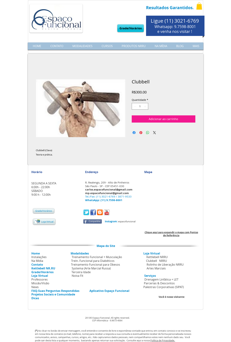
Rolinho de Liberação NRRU (165, 265)
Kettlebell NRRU (157, 257)
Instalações (39, 257)
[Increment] (145, 106)
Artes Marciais (156, 268)
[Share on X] (154, 132)
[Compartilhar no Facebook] (134, 132)
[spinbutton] (140, 106)
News (35, 287)
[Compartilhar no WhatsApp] (148, 132)
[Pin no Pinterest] (141, 132)
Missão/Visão (40, 283)
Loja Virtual (151, 253)
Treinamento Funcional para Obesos (95, 265)
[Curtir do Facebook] (119, 213)
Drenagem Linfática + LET (161, 279)
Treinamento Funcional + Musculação (97, 257)
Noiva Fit (77, 276)
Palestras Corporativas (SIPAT (163, 287)
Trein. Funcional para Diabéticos (93, 261)
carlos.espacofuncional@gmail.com (108, 189)
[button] (199, 6)
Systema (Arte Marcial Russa (91, 268)
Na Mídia (37, 261)
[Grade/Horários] (130, 28)
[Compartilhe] (92, 221)
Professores (39, 279)
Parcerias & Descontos (144, 283)
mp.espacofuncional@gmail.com (107, 193)
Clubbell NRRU (156, 261)
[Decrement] (134, 106)
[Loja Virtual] (44, 221)
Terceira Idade (81, 272)
